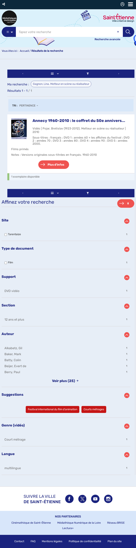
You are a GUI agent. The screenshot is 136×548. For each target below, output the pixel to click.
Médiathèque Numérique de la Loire (79, 522)
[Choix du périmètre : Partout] (9, 32)
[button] (4, 4)
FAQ (33, 541)
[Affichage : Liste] (55, 74)
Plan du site (115, 541)
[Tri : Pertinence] (30, 106)
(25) (66, 381)
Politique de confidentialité (85, 541)
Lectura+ (68, 528)
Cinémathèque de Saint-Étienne (31, 522)
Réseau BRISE (116, 522)
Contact (19, 541)
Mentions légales (52, 541)
